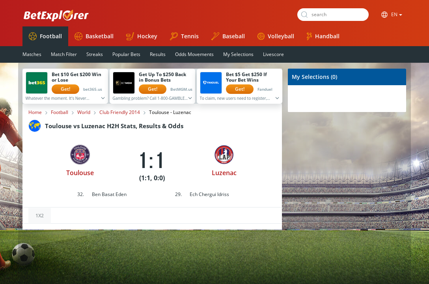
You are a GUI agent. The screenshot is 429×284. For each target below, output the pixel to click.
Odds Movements (194, 54)
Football (45, 36)
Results (158, 54)
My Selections (238, 54)
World (83, 112)
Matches (31, 54)
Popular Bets (126, 54)
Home (35, 112)
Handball (323, 36)
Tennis (184, 36)
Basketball (94, 36)
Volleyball (275, 36)
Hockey (141, 36)
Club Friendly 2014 (119, 112)
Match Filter (64, 54)
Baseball (228, 36)
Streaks (94, 54)
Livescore (273, 54)
